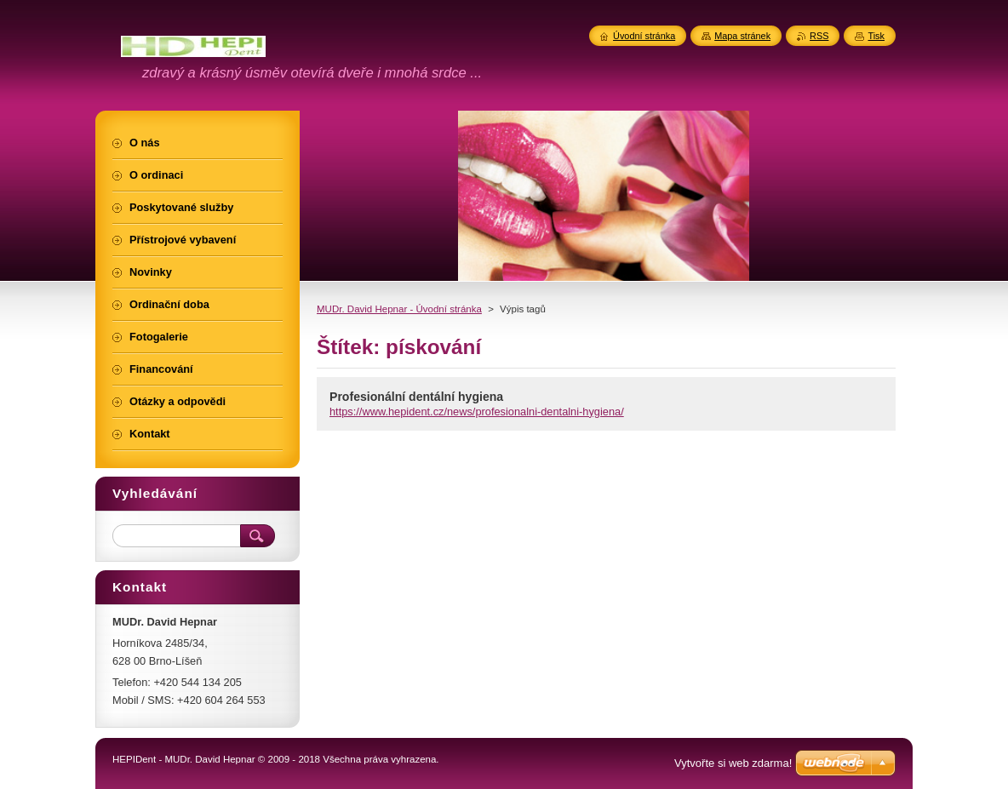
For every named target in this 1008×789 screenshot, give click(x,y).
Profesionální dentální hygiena (416, 396)
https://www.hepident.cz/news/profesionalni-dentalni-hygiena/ (476, 411)
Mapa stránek (742, 36)
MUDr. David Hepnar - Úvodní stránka (399, 309)
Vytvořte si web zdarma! (733, 763)
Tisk (876, 36)
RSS (819, 36)
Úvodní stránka (644, 36)
